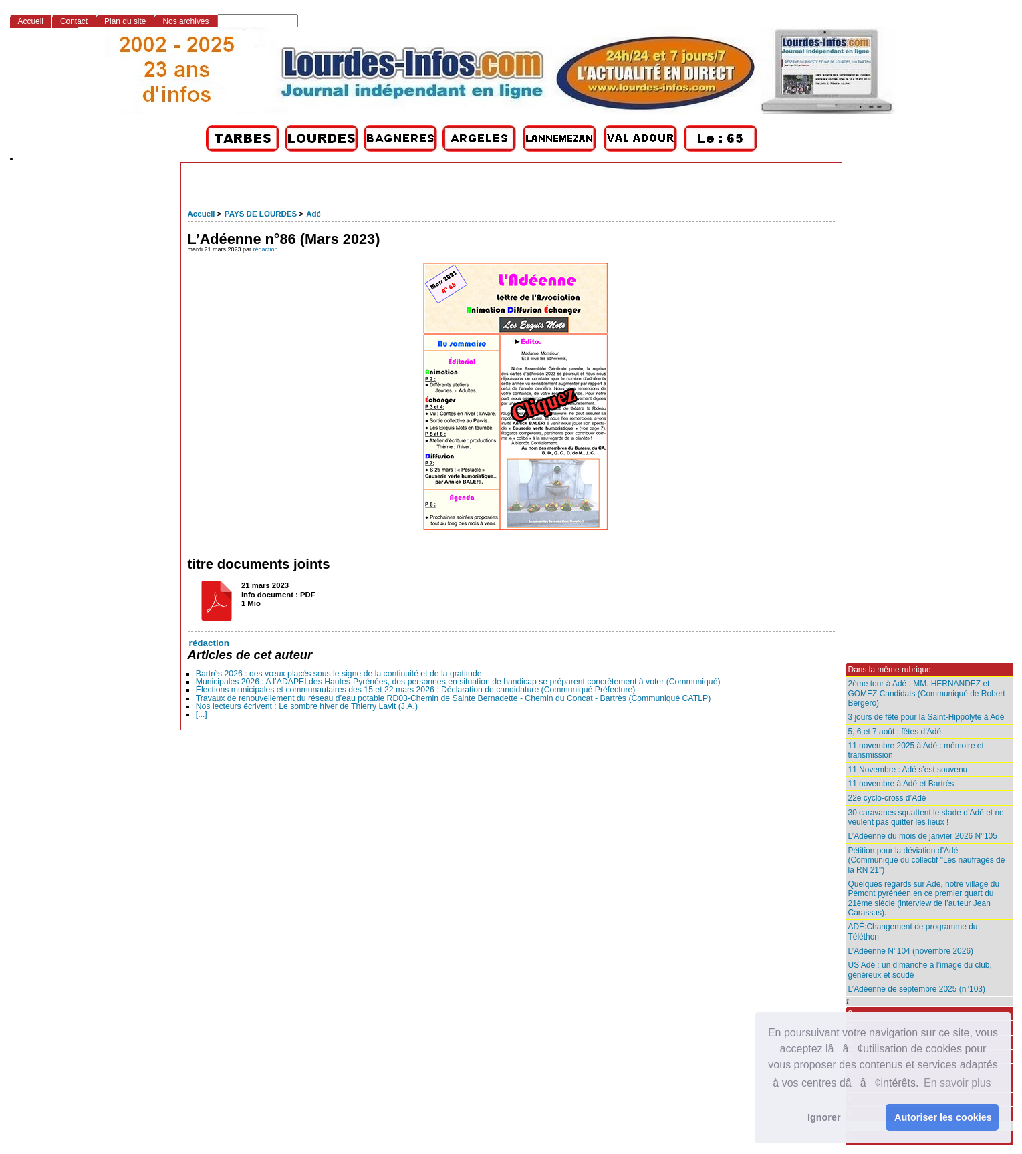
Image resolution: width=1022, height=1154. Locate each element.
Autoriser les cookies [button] (943, 1117)
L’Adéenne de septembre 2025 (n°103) (916, 989)
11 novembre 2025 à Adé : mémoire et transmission (916, 750)
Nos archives (185, 21)
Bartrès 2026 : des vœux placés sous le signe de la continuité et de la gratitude (339, 673)
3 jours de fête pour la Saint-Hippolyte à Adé (926, 717)
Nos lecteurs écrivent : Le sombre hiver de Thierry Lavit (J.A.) (307, 706)
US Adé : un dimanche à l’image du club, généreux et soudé (920, 969)
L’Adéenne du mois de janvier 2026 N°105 (922, 836)
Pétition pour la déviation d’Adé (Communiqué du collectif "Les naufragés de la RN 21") (926, 860)
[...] (201, 714)
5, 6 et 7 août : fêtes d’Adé (895, 731)
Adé (313, 214)
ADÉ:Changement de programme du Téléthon (913, 931)
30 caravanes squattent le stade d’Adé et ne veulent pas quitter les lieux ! (926, 817)
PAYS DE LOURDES (261, 214)
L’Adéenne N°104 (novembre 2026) (911, 951)
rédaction (265, 249)
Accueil (201, 214)
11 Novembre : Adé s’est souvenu (908, 769)
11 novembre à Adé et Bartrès (901, 783)
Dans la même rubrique (889, 669)
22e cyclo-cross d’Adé (887, 798)
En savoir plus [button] (957, 1083)
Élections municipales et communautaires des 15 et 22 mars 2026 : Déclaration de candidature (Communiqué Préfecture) (416, 689)
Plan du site (125, 21)
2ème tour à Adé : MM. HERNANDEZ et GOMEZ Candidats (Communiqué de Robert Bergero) (926, 693)
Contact (74, 21)
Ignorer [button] (824, 1117)
